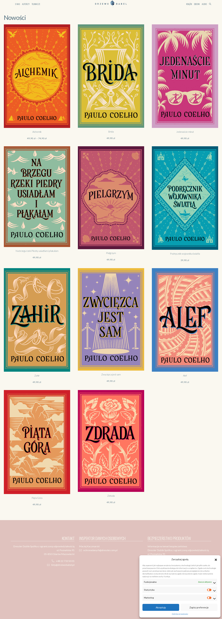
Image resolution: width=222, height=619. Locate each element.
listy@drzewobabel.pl (62, 564)
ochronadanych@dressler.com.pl (100, 550)
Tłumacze (36, 4)
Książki (189, 4)
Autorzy (26, 4)
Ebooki (197, 4)
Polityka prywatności (180, 614)
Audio (204, 4)
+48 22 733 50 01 (65, 560)
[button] (215, 559)
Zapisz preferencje (199, 607)
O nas (17, 4)
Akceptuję (161, 607)
